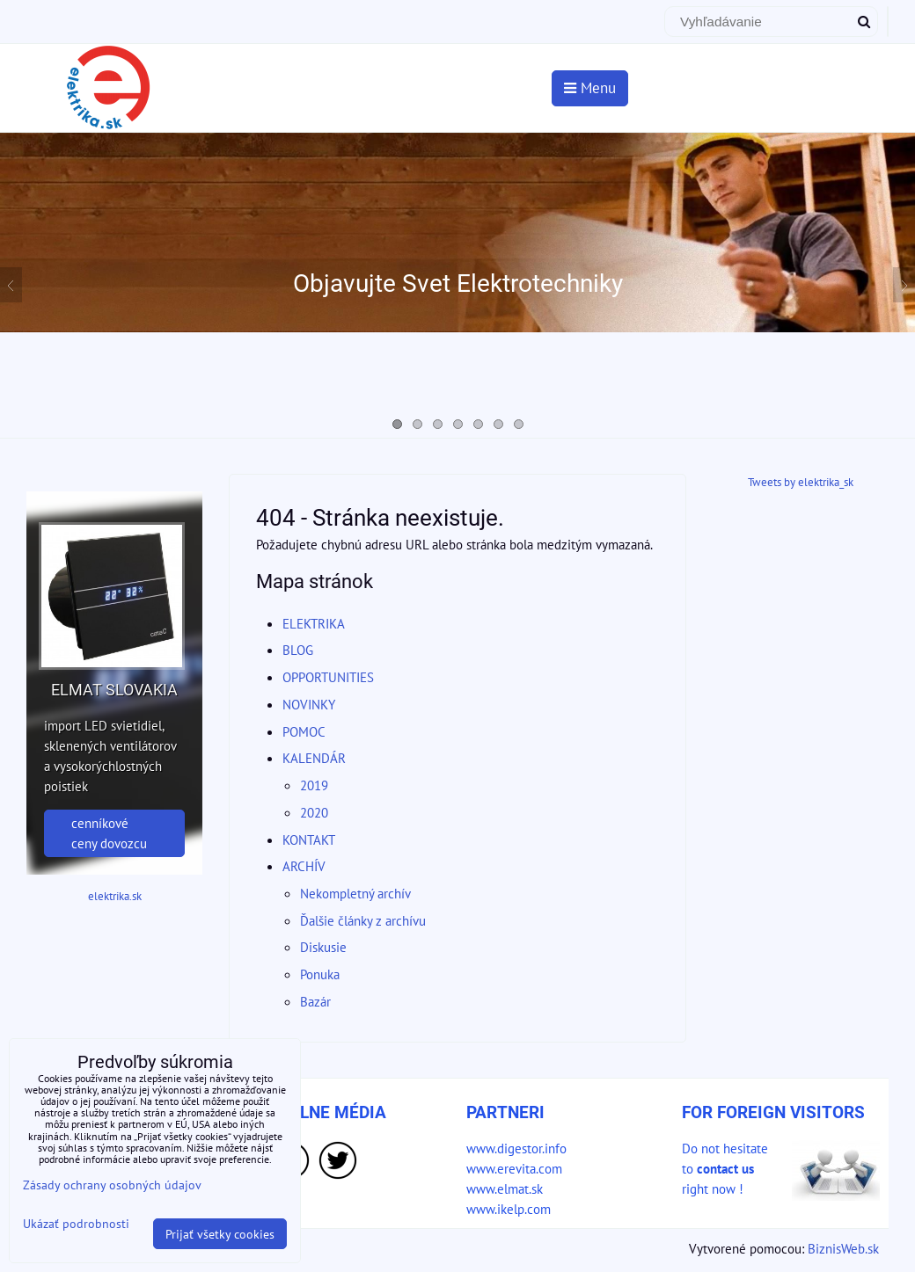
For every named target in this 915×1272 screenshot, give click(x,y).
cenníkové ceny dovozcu (109, 833)
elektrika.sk (115, 896)
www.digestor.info (516, 1148)
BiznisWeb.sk (843, 1248)
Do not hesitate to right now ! (725, 1168)
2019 (314, 785)
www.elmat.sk (504, 1188)
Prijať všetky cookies (219, 1233)
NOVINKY (308, 704)
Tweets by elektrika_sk (800, 482)
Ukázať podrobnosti (76, 1224)
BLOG (297, 649)
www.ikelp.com (508, 1208)
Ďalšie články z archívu (363, 920)
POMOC (304, 731)
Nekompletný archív (355, 893)
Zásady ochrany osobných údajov (112, 1184)
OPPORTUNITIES (328, 677)
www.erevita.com (514, 1168)
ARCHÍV (304, 866)
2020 (314, 812)
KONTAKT (308, 839)
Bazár (315, 1001)
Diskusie (323, 947)
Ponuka (320, 974)
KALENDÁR (314, 758)
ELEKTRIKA (313, 623)
